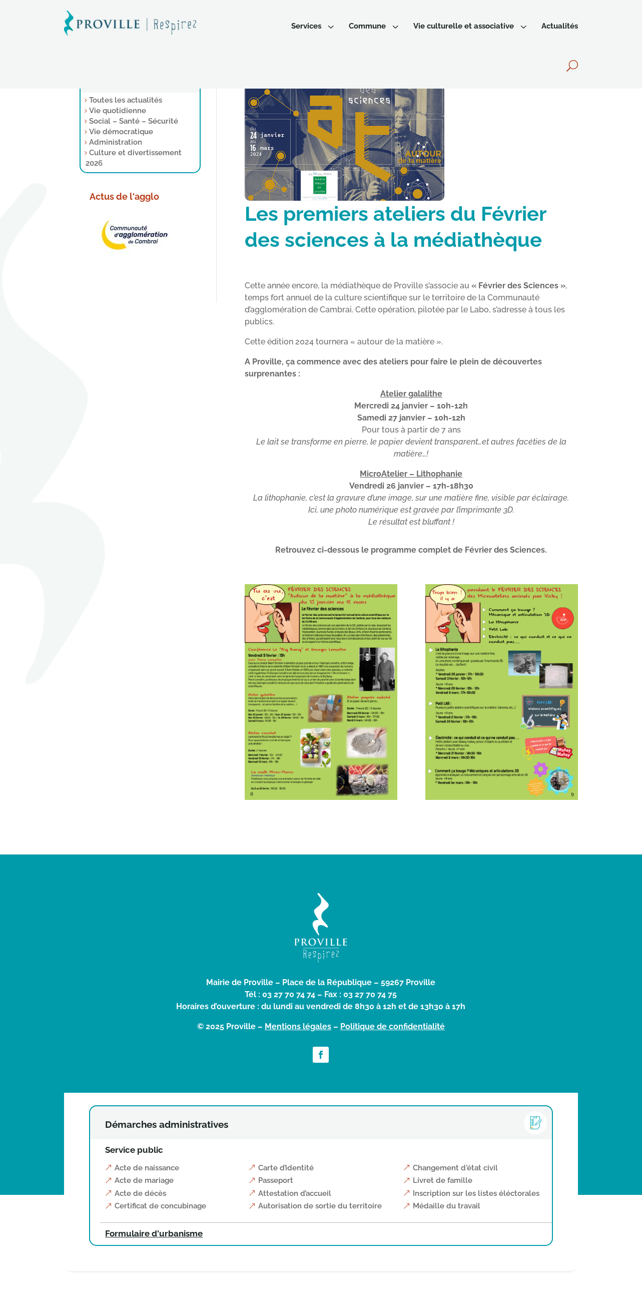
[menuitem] (313, 26)
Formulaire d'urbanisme (154, 1233)
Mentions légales (298, 1026)
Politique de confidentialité (392, 1026)
